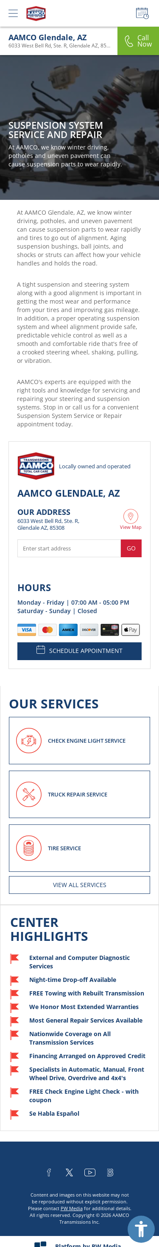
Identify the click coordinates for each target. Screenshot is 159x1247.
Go (131, 548)
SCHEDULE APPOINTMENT (79, 650)
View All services (79, 885)
